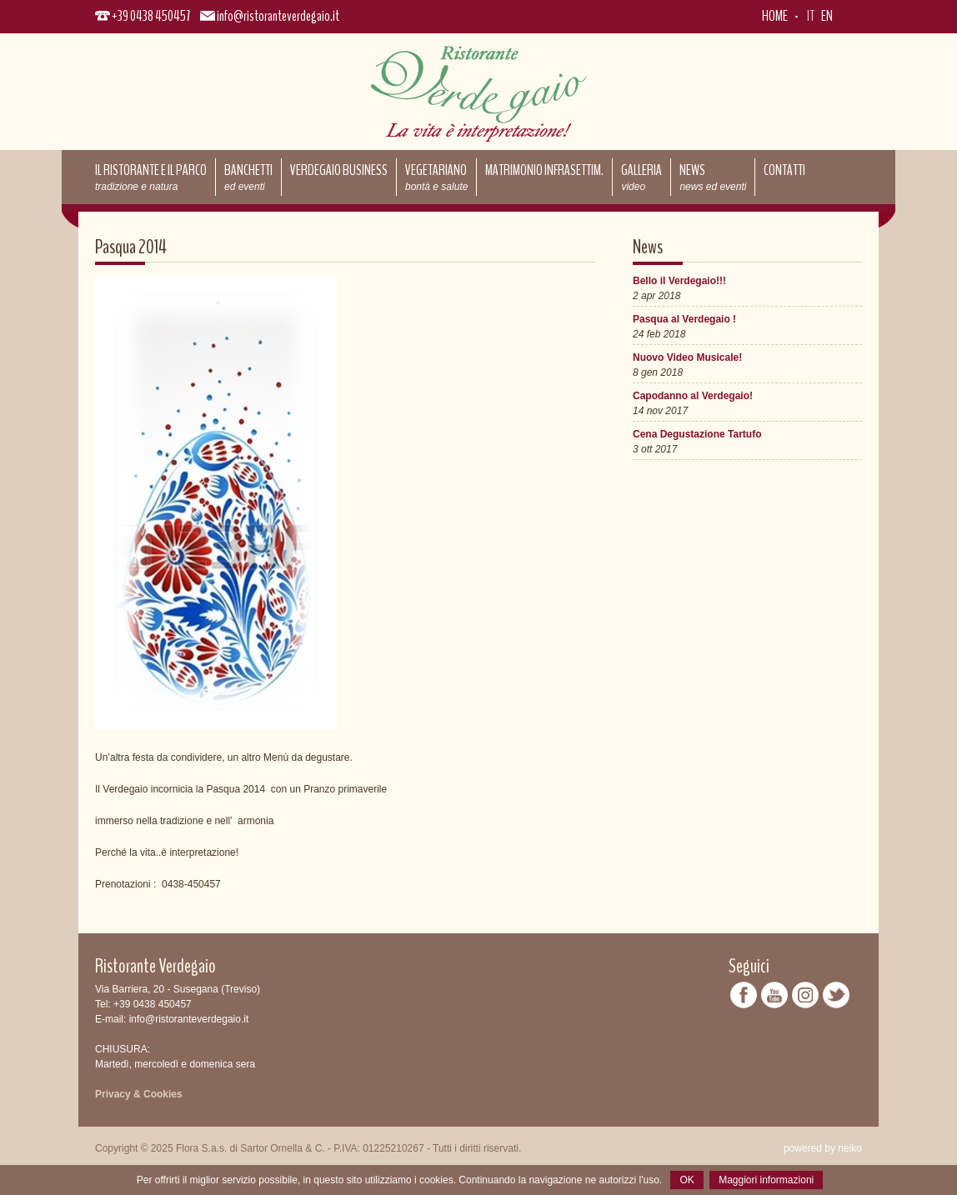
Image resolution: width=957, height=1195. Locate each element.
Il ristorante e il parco (151, 176)
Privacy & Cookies (139, 1094)
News (712, 176)
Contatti (784, 170)
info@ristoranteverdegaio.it (278, 16)
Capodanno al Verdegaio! (693, 396)
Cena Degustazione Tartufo (697, 434)
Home (775, 16)
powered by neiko (823, 1148)
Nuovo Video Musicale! (687, 357)
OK (686, 1180)
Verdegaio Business (339, 170)
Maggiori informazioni (766, 1180)
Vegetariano (436, 176)
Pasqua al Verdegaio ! (684, 319)
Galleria (641, 176)
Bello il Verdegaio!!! (679, 281)
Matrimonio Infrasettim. (544, 170)
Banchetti (248, 176)
